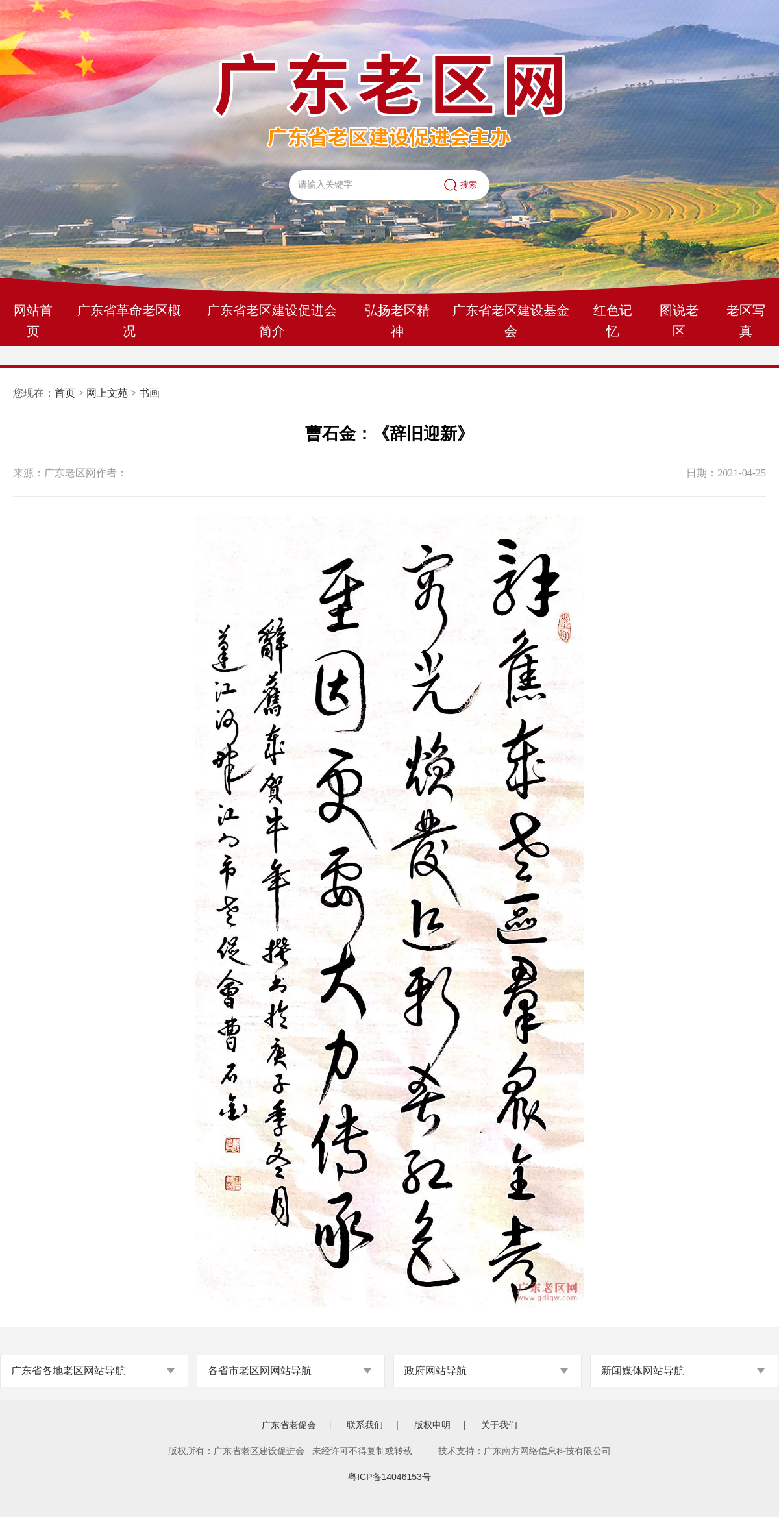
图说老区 (679, 320)
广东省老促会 (289, 1425)
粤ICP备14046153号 (389, 1477)
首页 (65, 393)
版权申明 (432, 1425)
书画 (149, 393)
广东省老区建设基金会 (510, 320)
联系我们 (365, 1425)
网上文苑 (107, 393)
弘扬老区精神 (397, 320)
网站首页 (33, 320)
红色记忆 (612, 320)
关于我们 (499, 1425)
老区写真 (745, 320)
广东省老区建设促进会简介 (272, 320)
